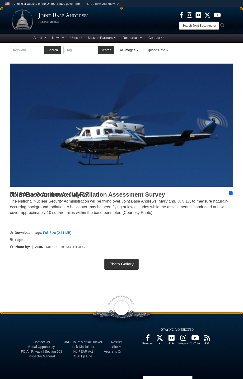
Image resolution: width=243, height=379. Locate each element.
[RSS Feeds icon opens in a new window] (207, 340)
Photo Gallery (121, 265)
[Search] (199, 26)
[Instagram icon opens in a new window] (189, 15)
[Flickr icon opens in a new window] (198, 15)
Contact (156, 39)
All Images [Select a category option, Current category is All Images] (129, 51)
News (58, 39)
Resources (132, 39)
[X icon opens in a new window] (207, 15)
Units (76, 39)
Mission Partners (102, 39)
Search (52, 51)
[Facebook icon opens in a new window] (181, 15)
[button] (102, 3)
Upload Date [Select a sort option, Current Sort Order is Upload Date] (157, 51)
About (39, 39)
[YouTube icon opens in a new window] (217, 15)
